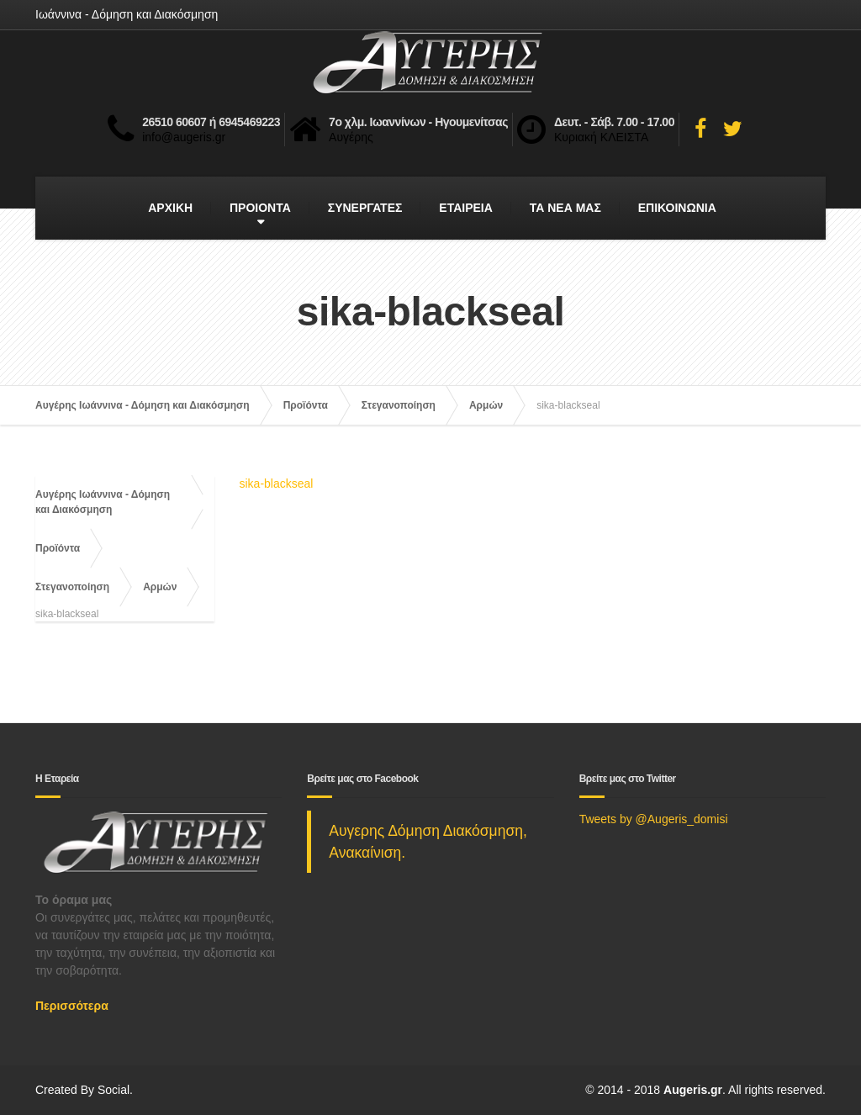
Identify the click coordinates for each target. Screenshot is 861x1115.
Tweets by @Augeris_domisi (653, 819)
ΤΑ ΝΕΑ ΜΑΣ (565, 207)
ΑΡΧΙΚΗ (170, 207)
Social (113, 1090)
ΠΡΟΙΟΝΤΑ (260, 207)
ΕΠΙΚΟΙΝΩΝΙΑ (677, 207)
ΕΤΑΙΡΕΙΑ (466, 207)
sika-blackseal (277, 483)
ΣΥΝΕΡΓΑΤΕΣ (365, 207)
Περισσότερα (71, 1005)
